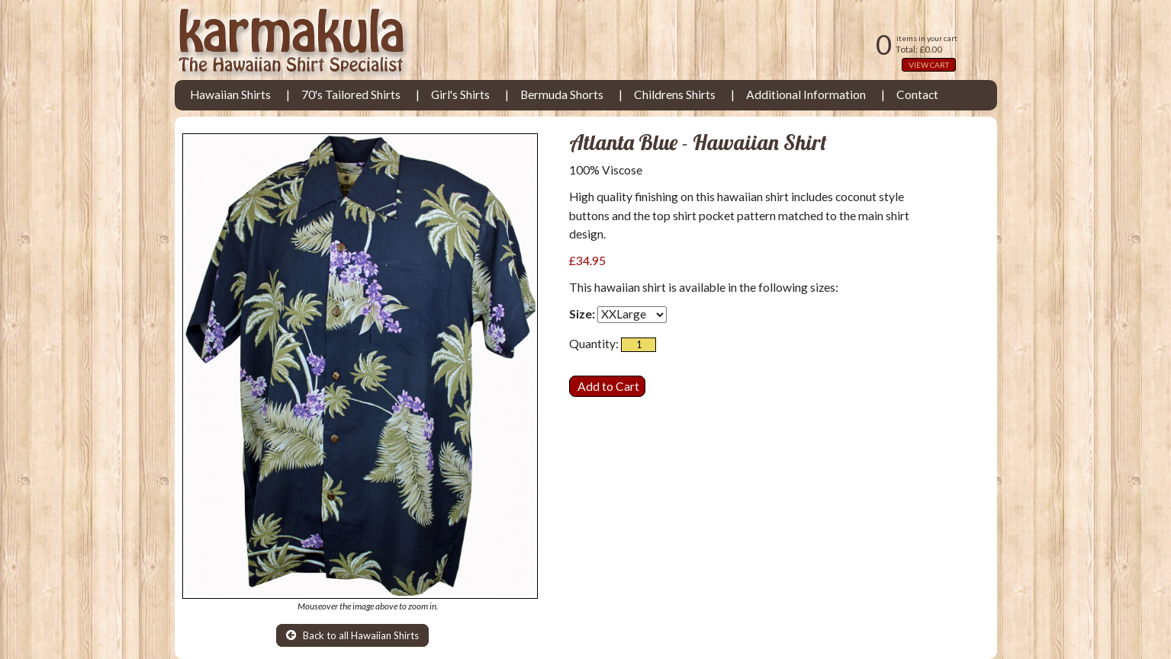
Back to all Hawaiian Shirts (352, 635)
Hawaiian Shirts (230, 94)
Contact (917, 94)
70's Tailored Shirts (351, 94)
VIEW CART (929, 64)
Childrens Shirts (675, 94)
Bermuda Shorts (561, 94)
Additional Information (806, 94)
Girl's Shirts (460, 94)
